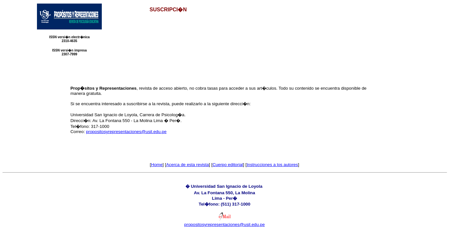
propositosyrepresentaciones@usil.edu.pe (126, 131)
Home (157, 164)
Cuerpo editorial (227, 164)
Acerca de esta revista (187, 164)
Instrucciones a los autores (272, 164)
